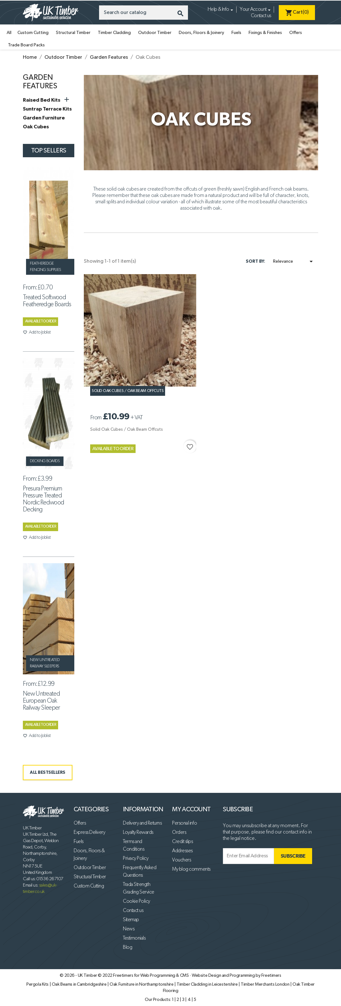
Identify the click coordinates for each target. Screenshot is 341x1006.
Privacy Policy (135, 858)
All (9, 32)
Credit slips (182, 841)
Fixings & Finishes (265, 32)
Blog (127, 947)
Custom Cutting (33, 32)
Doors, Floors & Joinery (201, 32)
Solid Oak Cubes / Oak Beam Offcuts (128, 391)
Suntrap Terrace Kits (47, 108)
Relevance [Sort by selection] (294, 261)
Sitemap (131, 919)
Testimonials (134, 938)
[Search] (143, 12)
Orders (179, 832)
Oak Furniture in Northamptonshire (142, 984)
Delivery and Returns (142, 823)
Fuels (236, 32)
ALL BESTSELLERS (47, 772)
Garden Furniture (44, 117)
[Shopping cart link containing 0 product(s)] (297, 13)
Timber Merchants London (265, 984)
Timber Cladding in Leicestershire (207, 984)
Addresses (182, 851)
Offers (295, 32)
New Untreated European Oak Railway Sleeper (41, 701)
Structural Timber (73, 32)
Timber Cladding (114, 32)
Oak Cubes (36, 126)
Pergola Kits (38, 984)
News (128, 929)
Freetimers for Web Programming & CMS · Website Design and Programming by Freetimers (197, 975)
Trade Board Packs (26, 45)
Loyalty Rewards (138, 832)
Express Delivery (89, 832)
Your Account (253, 9)
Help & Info (218, 9)
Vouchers (181, 860)
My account (191, 809)
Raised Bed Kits (41, 100)
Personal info (184, 823)
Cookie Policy (136, 901)
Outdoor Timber (154, 32)
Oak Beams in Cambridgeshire (79, 984)
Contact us (261, 15)
